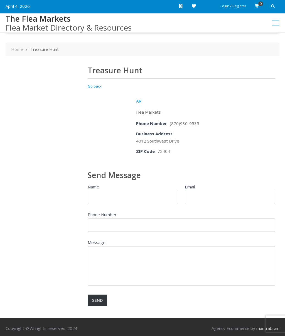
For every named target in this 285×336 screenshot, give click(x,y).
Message (96, 242)
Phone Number (102, 214)
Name (93, 187)
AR (138, 101)
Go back (95, 86)
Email (190, 187)
